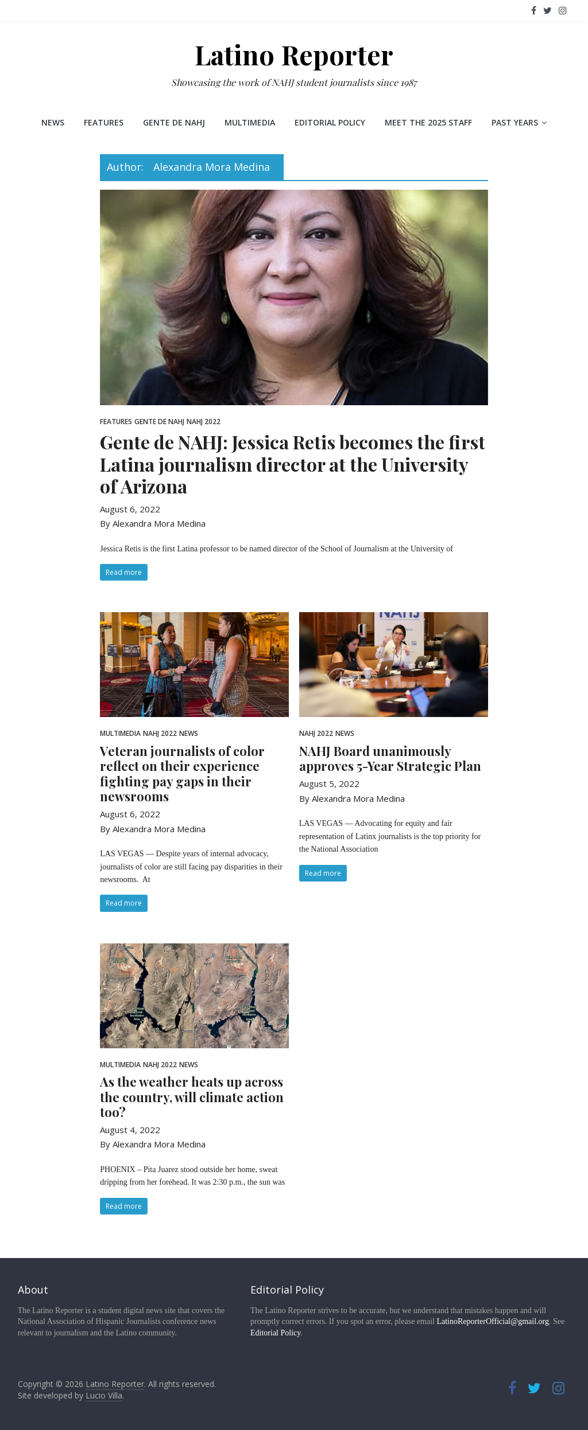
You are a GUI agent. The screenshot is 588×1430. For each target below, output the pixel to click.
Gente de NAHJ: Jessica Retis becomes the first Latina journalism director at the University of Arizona (292, 463)
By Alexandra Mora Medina (153, 523)
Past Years (515, 122)
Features (103, 122)
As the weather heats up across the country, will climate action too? (192, 1097)
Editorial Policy (330, 122)
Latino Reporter (294, 54)
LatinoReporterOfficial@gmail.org (492, 1321)
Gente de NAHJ (174, 122)
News (52, 122)
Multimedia (250, 122)
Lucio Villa (104, 1395)
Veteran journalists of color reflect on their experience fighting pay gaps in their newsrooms (182, 773)
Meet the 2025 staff (428, 122)
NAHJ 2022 (203, 421)
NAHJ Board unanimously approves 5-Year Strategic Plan (390, 758)
